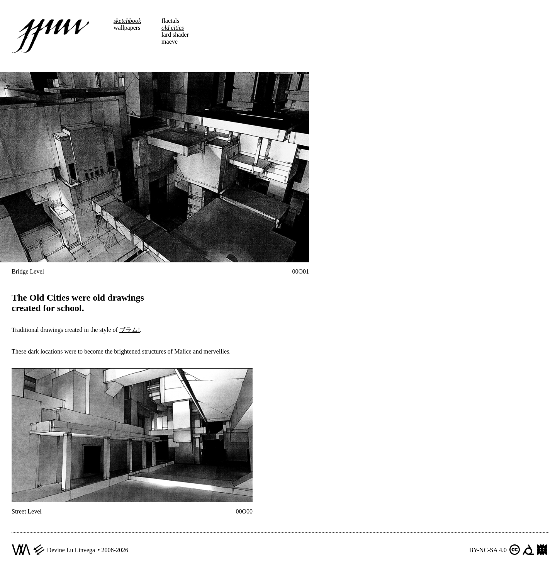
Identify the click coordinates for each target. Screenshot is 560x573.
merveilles (216, 351)
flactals (170, 20)
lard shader (175, 34)
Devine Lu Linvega (71, 550)
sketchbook (127, 20)
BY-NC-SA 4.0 (488, 550)
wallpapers (127, 27)
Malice (182, 351)
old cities (172, 27)
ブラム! (129, 329)
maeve (169, 41)
